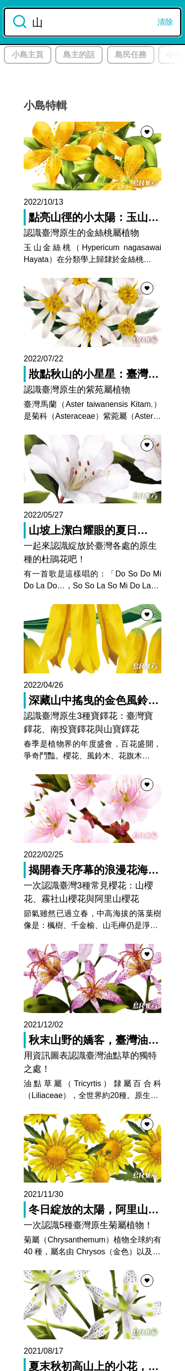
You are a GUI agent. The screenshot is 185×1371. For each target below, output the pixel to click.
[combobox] (92, 22)
